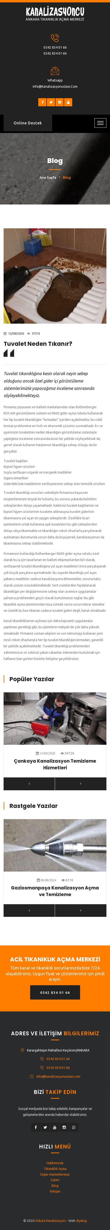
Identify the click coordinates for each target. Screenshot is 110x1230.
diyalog (81, 1221)
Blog (55, 1186)
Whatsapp (55, 80)
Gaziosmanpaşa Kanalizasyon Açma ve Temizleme (55, 891)
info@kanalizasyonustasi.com (55, 86)
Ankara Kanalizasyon (50, 1221)
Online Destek (28, 123)
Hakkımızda (55, 1163)
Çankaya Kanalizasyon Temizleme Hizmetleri (55, 764)
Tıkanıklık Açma (55, 1169)
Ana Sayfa (47, 177)
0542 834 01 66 (55, 47)
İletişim (55, 1191)
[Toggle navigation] (100, 123)
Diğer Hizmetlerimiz (55, 1174)
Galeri (55, 1180)
